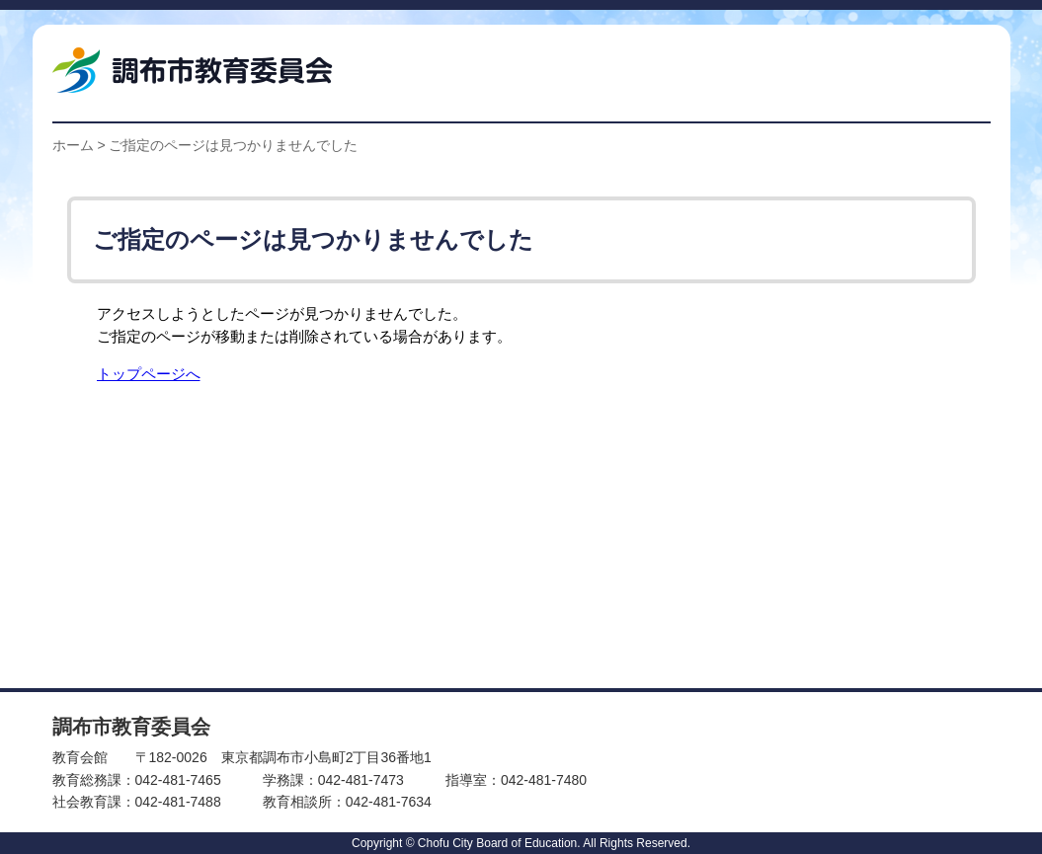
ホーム (73, 145)
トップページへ (148, 373)
